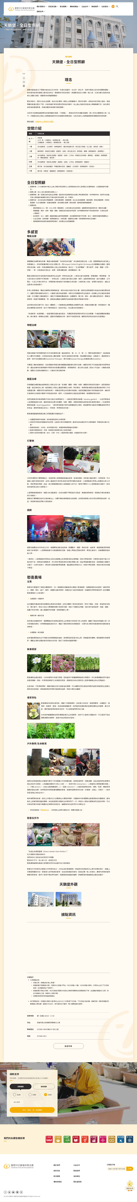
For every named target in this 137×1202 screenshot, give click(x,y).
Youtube (13, 1192)
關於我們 (57, 1165)
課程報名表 (44, 810)
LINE (17, 1192)
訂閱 (129, 1169)
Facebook (5, 1192)
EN (113, 6)
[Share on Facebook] (23, 78)
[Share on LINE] (23, 86)
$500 (49, 1094)
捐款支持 (40, 11)
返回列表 (68, 1046)
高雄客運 (48, 996)
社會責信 (105, 6)
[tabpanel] (41, 899)
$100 (18, 1094)
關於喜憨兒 (41, 6)
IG (9, 1192)
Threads (21, 1192)
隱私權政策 (77, 1182)
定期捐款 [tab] (21, 1086)
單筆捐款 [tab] (44, 1086)
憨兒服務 (63, 6)
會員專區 (76, 1176)
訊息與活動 (53, 6)
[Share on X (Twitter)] (23, 82)
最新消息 (57, 1171)
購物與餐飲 (74, 6)
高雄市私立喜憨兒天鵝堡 (44, 121)
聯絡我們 (95, 6)
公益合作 (85, 6)
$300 (34, 1094)
